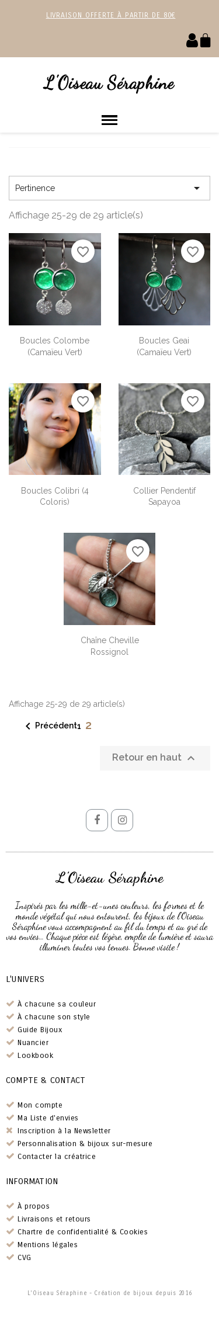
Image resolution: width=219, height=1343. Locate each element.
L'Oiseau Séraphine (109, 82)
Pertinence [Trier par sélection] (109, 188)
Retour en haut (155, 758)
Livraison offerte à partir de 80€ (111, 15)
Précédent (49, 726)
